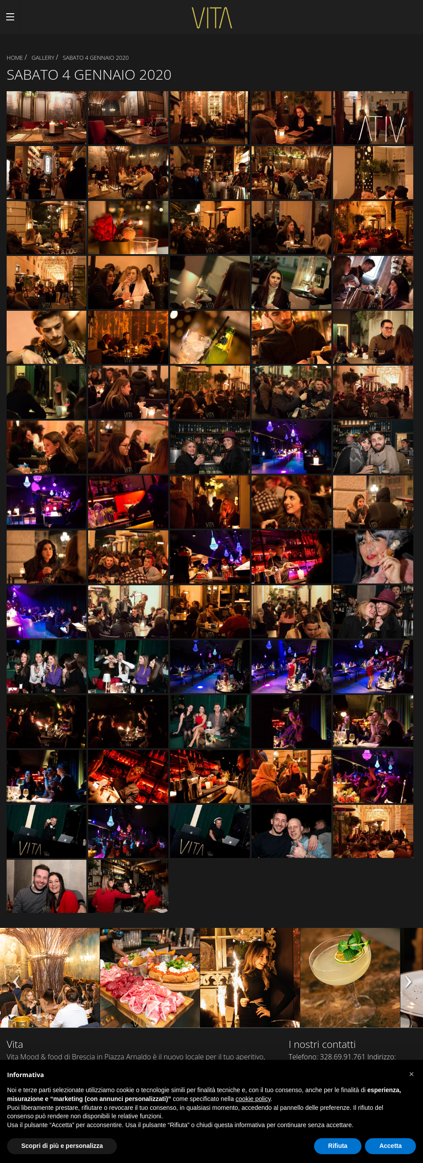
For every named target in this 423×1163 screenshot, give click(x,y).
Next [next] (407, 982)
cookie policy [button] (253, 1098)
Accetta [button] (390, 1145)
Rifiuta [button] (338, 1145)
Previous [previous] (15, 982)
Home (15, 58)
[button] (411, 1074)
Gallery (42, 58)
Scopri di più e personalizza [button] (62, 1145)
